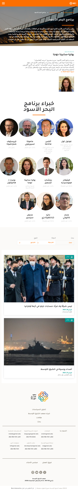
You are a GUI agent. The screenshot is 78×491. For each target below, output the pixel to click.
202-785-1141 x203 (31, 449)
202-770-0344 (31, 437)
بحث (72, 238)
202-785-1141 (14, 449)
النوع (35, 238)
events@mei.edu (47, 434)
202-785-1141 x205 (47, 449)
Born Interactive (16, 488)
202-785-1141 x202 (47, 437)
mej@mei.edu (47, 446)
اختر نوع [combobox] (33, 242)
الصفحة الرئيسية (68, 12)
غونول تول (66, 142)
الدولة (54, 238)
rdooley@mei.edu (15, 434)
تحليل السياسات (54, 12)
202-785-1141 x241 (15, 437)
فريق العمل (47, 463)
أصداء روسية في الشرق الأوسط (56, 369)
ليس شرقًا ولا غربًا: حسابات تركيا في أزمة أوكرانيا (48, 306)
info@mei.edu (15, 446)
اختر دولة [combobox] (51, 242)
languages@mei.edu (30, 434)
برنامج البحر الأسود (40, 12)
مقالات (39, 418)
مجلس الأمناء (32, 463)
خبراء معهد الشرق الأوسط (39, 414)
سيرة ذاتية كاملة (68, 72)
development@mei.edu (30, 446)
